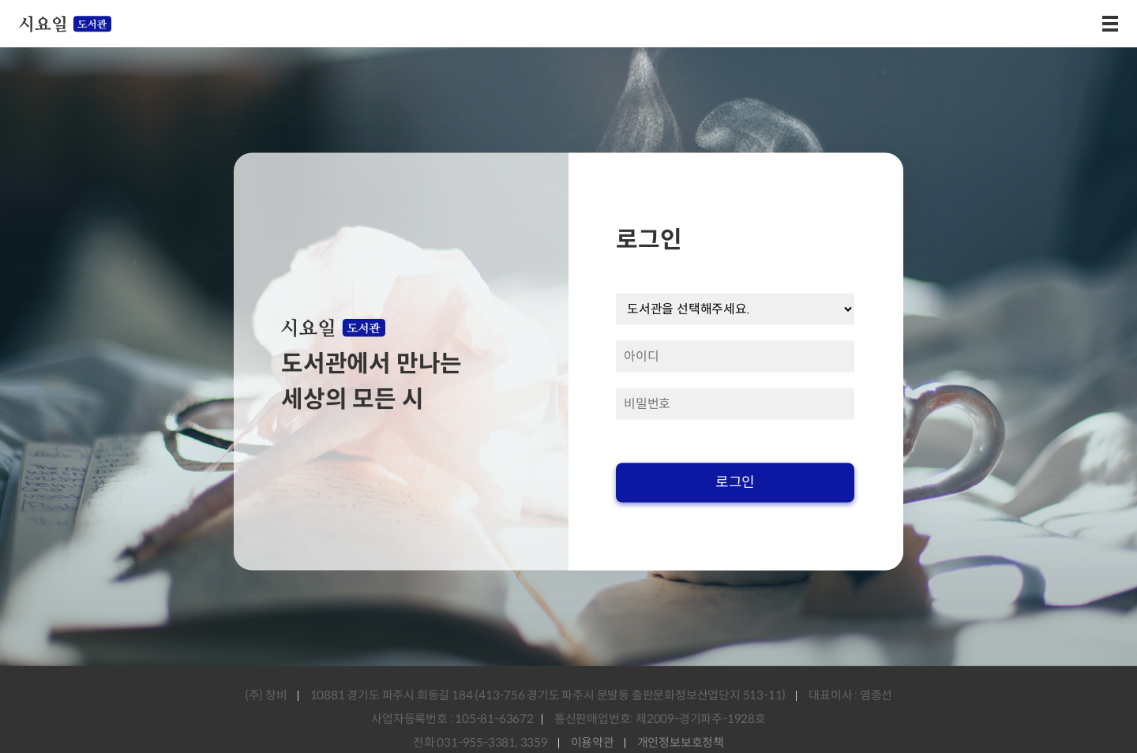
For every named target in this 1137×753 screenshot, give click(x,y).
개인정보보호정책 (680, 742)
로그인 (735, 482)
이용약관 (592, 742)
